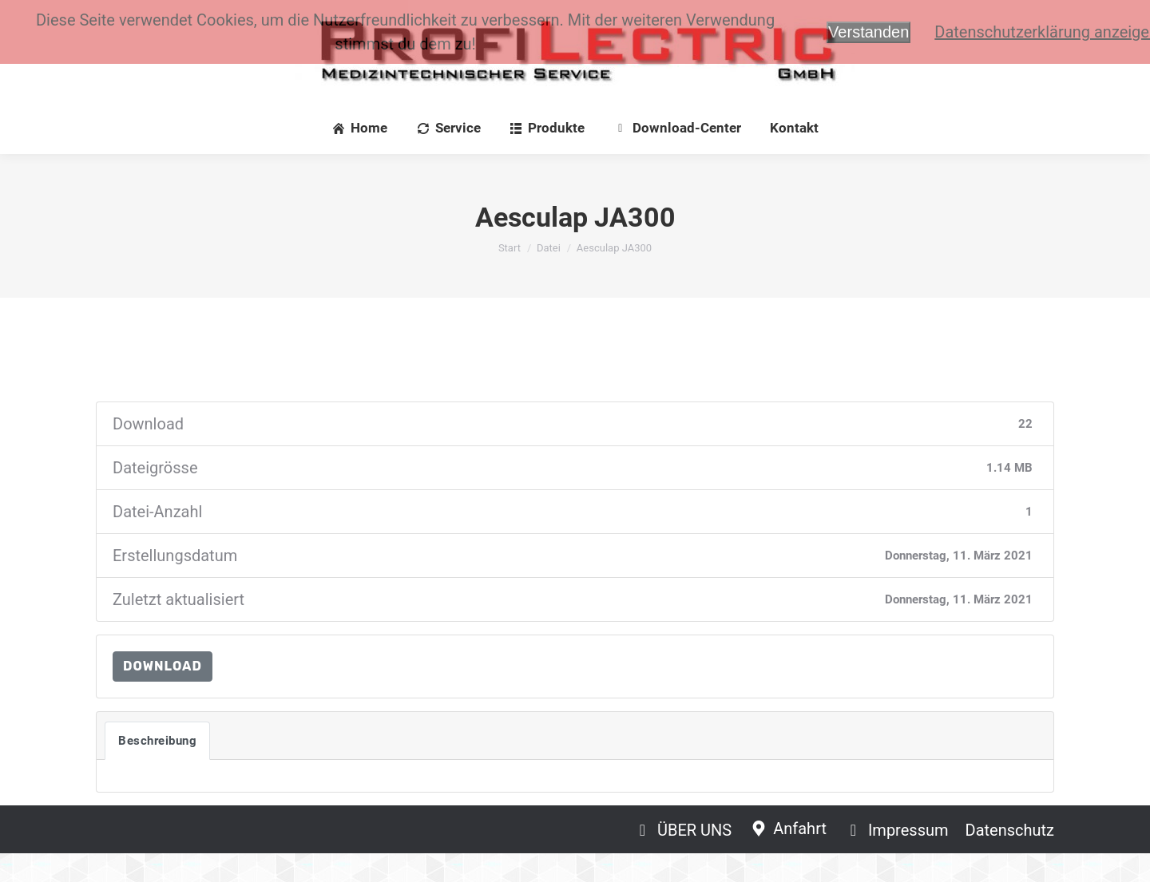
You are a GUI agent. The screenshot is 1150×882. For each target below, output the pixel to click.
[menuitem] (360, 156)
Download (162, 694)
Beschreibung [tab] (157, 769)
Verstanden (868, 32)
